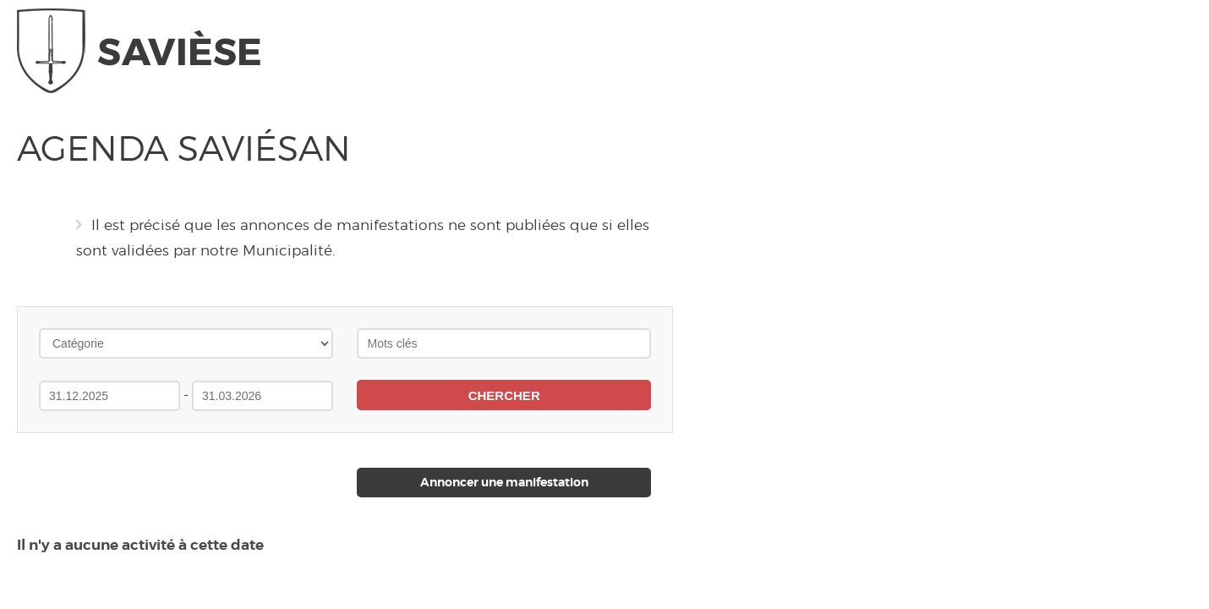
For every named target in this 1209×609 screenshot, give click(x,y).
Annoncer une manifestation (504, 482)
